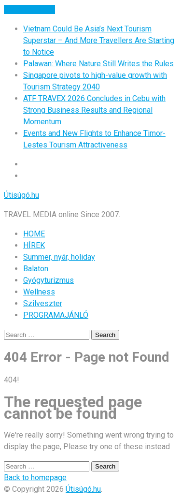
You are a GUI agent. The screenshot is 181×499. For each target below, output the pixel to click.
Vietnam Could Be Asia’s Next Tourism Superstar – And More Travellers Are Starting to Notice (98, 40)
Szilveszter (42, 303)
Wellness (39, 291)
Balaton (35, 268)
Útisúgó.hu (21, 195)
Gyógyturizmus (48, 280)
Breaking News (29, 9)
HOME (34, 233)
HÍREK (34, 245)
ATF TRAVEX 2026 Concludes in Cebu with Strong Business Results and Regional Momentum (94, 110)
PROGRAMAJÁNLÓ (55, 315)
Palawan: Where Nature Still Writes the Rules (98, 63)
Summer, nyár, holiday (59, 257)
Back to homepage (35, 477)
